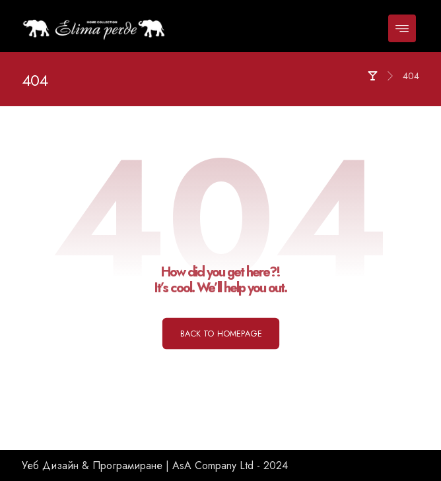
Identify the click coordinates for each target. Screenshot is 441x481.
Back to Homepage (220, 333)
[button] (402, 28)
